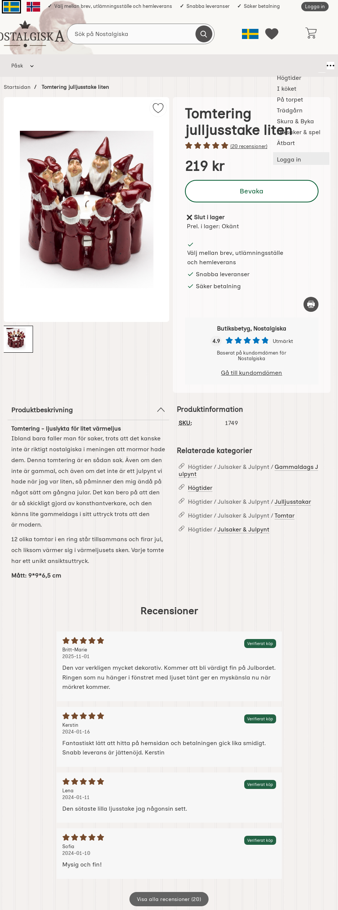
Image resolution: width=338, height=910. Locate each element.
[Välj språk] (250, 34)
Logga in (315, 6)
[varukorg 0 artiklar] (310, 33)
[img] (158, 108)
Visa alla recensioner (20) (169, 899)
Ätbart (299, 65)
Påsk (17, 65)
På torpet (124, 65)
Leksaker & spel (256, 65)
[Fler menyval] (321, 65)
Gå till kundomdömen (251, 372)
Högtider (54, 65)
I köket (89, 65)
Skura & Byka (205, 65)
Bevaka (252, 191)
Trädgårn (162, 65)
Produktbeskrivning (88, 409)
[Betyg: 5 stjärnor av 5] (252, 146)
